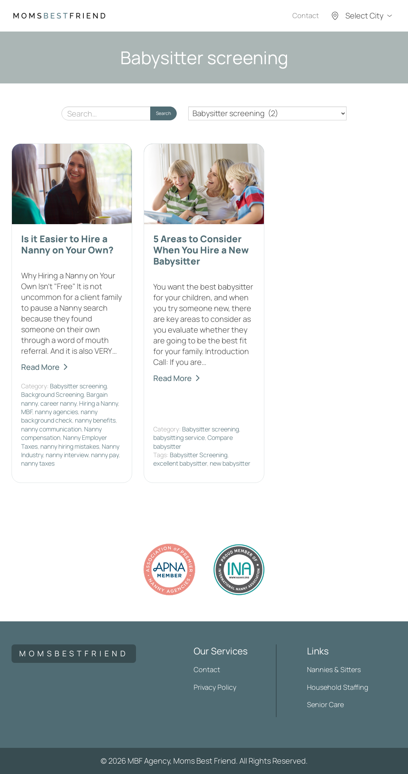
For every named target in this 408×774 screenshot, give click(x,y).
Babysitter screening (78, 386)
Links (318, 650)
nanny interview (67, 455)
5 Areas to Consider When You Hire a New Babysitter (201, 249)
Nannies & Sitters (334, 669)
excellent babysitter (180, 463)
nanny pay (105, 455)
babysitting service (179, 437)
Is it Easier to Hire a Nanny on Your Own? (67, 244)
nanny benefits (95, 420)
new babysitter (230, 463)
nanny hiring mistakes (69, 446)
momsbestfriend (73, 653)
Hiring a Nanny (98, 403)
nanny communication (51, 429)
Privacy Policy (215, 687)
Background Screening (52, 394)
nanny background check (59, 416)
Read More (40, 367)
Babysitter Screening (198, 455)
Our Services (221, 650)
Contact (305, 15)
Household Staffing (337, 687)
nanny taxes (38, 463)
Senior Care (325, 704)
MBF (26, 412)
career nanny (58, 403)
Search (163, 113)
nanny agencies (56, 412)
